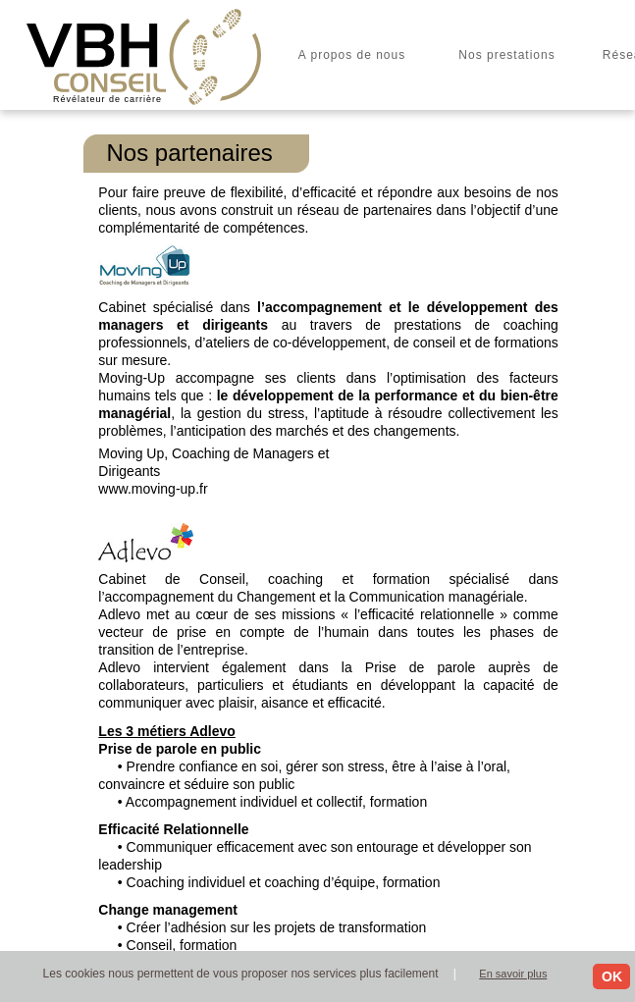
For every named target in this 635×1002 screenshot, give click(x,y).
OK (612, 976)
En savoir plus (513, 973)
